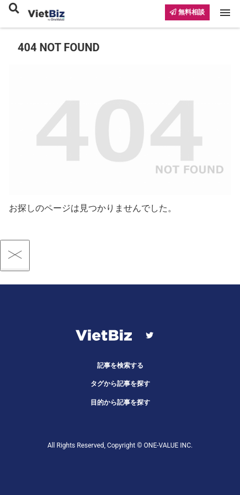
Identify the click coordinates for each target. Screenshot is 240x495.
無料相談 (187, 12)
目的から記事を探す (120, 402)
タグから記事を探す (120, 384)
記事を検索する (120, 365)
